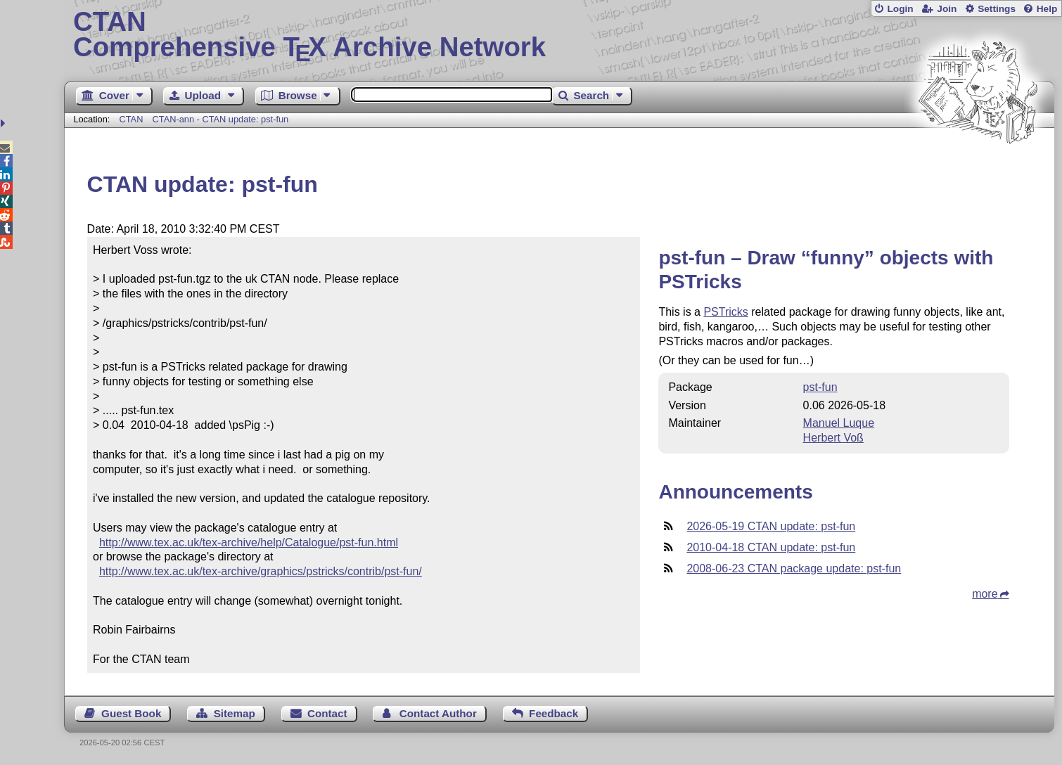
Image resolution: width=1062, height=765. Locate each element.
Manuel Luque (838, 423)
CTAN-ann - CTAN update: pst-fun (221, 119)
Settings (997, 9)
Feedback (553, 713)
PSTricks (725, 312)
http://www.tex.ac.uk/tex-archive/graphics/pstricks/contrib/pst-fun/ (260, 571)
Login (900, 9)
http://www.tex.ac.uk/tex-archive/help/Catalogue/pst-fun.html (248, 542)
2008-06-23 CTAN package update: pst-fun (793, 568)
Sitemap (234, 713)
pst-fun (820, 387)
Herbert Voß (833, 438)
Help (1047, 9)
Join (947, 9)
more (984, 594)
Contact (327, 713)
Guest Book (131, 713)
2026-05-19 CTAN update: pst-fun (770, 526)
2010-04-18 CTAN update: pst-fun (770, 547)
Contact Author (438, 713)
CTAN (131, 119)
